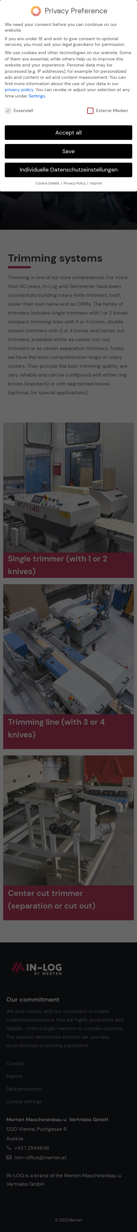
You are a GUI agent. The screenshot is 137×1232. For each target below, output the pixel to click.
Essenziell (19, 110)
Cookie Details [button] (48, 183)
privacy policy (19, 89)
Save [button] (68, 151)
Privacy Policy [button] (75, 183)
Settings (37, 96)
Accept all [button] (68, 132)
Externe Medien (107, 110)
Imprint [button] (96, 183)
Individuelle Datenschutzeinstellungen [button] (69, 169)
